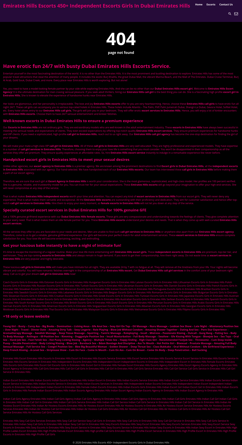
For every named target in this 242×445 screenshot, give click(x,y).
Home (198, 4)
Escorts (211, 4)
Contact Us (226, 4)
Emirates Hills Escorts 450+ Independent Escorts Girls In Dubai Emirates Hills (96, 5)
